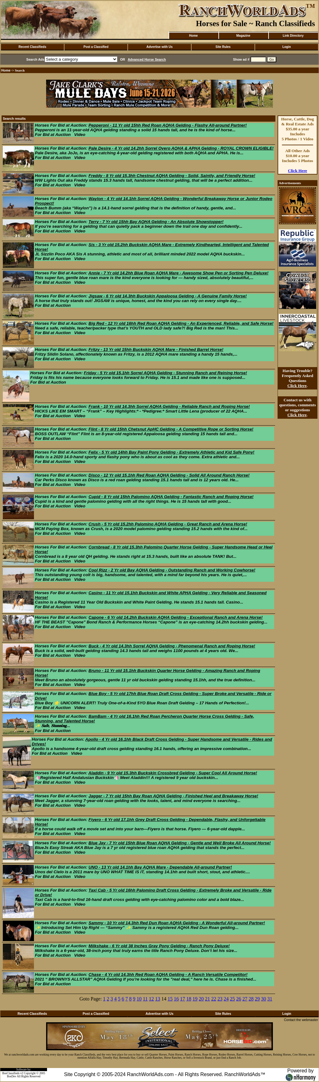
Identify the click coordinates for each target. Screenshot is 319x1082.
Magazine (243, 35)
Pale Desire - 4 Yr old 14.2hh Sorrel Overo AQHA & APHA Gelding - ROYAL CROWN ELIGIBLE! (181, 148)
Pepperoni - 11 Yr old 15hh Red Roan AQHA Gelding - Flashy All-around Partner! (167, 125)
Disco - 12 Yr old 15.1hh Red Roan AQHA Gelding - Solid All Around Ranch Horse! (169, 475)
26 (238, 998)
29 (257, 998)
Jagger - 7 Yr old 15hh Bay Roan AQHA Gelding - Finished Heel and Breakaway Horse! (173, 796)
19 (195, 998)
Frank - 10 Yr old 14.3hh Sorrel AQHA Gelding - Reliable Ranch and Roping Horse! (169, 406)
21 (207, 998)
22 (213, 998)
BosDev (11, 1076)
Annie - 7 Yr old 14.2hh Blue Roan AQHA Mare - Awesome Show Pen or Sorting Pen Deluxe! (178, 273)
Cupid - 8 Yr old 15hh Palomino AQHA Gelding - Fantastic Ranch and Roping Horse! (171, 496)
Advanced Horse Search (147, 59)
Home (193, 35)
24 (226, 998)
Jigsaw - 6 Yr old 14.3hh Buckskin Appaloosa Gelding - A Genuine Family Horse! (167, 296)
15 (170, 998)
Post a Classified (95, 47)
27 (244, 998)
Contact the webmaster (301, 1020)
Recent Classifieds (32, 47)
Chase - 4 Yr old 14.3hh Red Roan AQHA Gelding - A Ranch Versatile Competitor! (168, 974)
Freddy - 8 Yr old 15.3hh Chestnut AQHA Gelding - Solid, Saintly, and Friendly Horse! (171, 175)
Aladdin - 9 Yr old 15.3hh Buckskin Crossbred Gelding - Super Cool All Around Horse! (172, 773)
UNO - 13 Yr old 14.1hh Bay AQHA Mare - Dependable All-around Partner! (160, 867)
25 (232, 998)
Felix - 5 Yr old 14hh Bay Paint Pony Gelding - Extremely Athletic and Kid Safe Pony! (171, 452)
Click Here (297, 170)
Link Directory (293, 35)
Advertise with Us (159, 47)
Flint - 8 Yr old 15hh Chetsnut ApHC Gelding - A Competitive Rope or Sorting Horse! (170, 429)
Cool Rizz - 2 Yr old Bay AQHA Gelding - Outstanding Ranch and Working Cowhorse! (171, 570)
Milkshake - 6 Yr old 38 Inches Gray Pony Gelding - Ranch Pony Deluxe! (159, 946)
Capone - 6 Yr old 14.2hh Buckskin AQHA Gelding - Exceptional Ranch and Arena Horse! (175, 617)
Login (286, 47)
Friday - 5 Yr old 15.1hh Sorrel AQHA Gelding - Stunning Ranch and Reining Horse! (165, 373)
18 (188, 998)
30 (263, 998)
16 (176, 998)
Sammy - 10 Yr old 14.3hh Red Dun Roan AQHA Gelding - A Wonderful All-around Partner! (176, 923)
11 (145, 998)
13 (157, 998)
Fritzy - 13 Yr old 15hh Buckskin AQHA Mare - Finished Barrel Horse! (155, 349)
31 (269, 998)
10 (139, 998)
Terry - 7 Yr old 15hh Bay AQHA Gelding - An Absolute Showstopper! (155, 221)
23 (219, 998)
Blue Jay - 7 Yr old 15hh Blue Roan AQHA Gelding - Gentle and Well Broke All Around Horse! (179, 843)
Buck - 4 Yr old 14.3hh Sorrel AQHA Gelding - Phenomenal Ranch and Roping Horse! (171, 646)
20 (201, 998)
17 (182, 998)
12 (151, 998)
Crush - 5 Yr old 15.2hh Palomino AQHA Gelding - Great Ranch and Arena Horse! (167, 524)
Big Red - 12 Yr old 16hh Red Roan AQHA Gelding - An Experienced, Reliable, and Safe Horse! (181, 323)
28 (251, 998)
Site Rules (223, 47)
